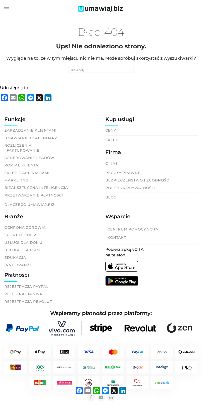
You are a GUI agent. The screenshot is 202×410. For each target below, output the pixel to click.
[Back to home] (101, 8)
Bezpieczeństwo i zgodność (137, 180)
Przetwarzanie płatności (33, 195)
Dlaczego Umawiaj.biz (29, 205)
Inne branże (18, 265)
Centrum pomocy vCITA (133, 229)
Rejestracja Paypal (26, 287)
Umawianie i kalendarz (30, 138)
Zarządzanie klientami (30, 130)
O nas (111, 163)
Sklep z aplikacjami (27, 173)
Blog (110, 197)
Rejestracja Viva (23, 294)
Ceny (110, 130)
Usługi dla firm (22, 250)
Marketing (16, 180)
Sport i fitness (21, 235)
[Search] (101, 69)
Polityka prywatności (130, 188)
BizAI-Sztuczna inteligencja (36, 188)
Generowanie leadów (29, 158)
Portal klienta (21, 165)
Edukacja (15, 258)
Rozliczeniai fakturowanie (21, 147)
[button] (6, 8)
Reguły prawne (122, 173)
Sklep (111, 140)
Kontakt (117, 237)
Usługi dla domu (23, 243)
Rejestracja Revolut (28, 302)
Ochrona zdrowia (25, 227)
